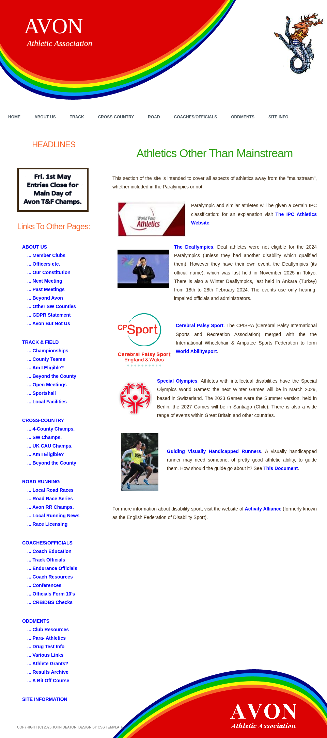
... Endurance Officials (52, 568)
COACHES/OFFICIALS (47, 543)
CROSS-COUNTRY (43, 420)
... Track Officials (46, 560)
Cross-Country (116, 117)
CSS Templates (112, 727)
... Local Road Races (50, 490)
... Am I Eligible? (45, 367)
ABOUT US (34, 247)
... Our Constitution (49, 272)
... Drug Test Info (45, 646)
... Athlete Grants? (47, 663)
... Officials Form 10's (51, 594)
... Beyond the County (51, 376)
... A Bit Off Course (48, 680)
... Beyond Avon (45, 298)
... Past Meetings (46, 289)
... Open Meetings (47, 384)
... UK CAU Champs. (50, 446)
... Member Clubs (46, 255)
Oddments (242, 117)
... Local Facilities (47, 401)
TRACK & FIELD (40, 342)
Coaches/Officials (195, 117)
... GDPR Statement (49, 315)
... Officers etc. (43, 264)
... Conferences (44, 585)
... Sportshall (41, 393)
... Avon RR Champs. (50, 507)
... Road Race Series (50, 498)
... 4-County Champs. (51, 429)
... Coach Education (49, 551)
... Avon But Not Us (48, 323)
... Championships (47, 350)
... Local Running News (53, 515)
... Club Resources (48, 629)
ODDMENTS (35, 621)
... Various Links (45, 655)
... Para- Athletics (46, 638)
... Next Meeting (44, 281)
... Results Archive (47, 672)
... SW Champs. (44, 437)
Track (77, 117)
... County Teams (46, 359)
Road (154, 117)
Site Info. (279, 117)
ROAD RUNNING (41, 481)
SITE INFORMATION (44, 699)
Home (14, 117)
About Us (45, 117)
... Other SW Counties (51, 306)
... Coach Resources (50, 577)
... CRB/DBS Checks (50, 602)
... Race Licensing (47, 524)
